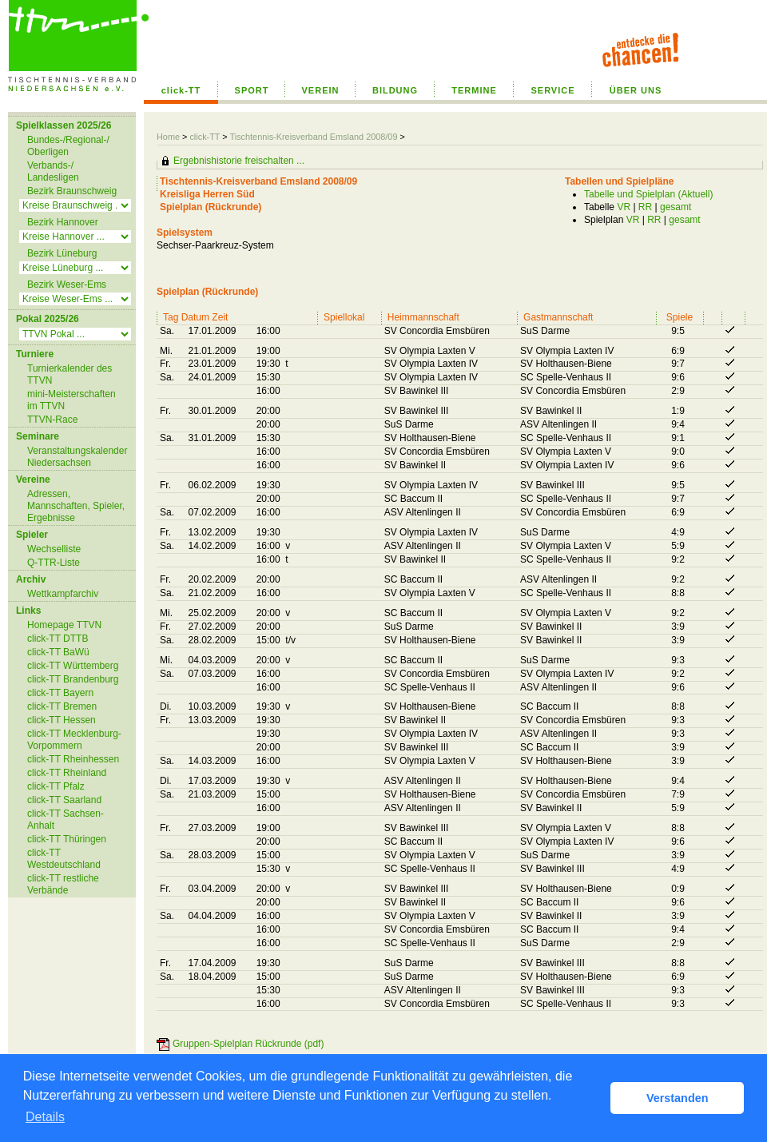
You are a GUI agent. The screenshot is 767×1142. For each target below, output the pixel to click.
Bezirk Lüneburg (62, 253)
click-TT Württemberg (72, 665)
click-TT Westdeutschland (64, 858)
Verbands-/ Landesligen (53, 171)
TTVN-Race (52, 419)
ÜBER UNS (636, 90)
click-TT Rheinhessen (73, 759)
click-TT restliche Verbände (63, 884)
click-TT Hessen (61, 720)
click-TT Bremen (62, 706)
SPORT (252, 90)
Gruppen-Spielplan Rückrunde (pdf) (248, 1043)
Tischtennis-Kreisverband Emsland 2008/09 (314, 136)
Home (168, 136)
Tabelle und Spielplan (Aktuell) (648, 194)
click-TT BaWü (58, 652)
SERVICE (552, 90)
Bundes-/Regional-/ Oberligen (68, 145)
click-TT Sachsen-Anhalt (65, 819)
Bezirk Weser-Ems (66, 284)
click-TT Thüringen (66, 839)
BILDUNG (395, 90)
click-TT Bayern (60, 692)
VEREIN (321, 90)
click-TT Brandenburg (73, 679)
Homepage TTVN (64, 625)
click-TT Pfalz (56, 786)
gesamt (675, 207)
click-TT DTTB (57, 638)
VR (623, 207)
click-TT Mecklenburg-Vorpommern (74, 739)
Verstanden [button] (677, 1098)
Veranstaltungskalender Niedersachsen (77, 456)
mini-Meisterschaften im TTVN (71, 400)
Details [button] (45, 1117)
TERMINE (474, 90)
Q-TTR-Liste (53, 562)
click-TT (181, 90)
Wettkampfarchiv (62, 593)
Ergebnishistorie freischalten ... (238, 160)
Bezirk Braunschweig (72, 191)
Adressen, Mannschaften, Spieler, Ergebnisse (76, 505)
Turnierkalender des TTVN (69, 374)
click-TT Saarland (64, 800)
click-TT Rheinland (66, 772)
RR (645, 207)
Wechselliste (54, 549)
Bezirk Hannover (62, 222)
